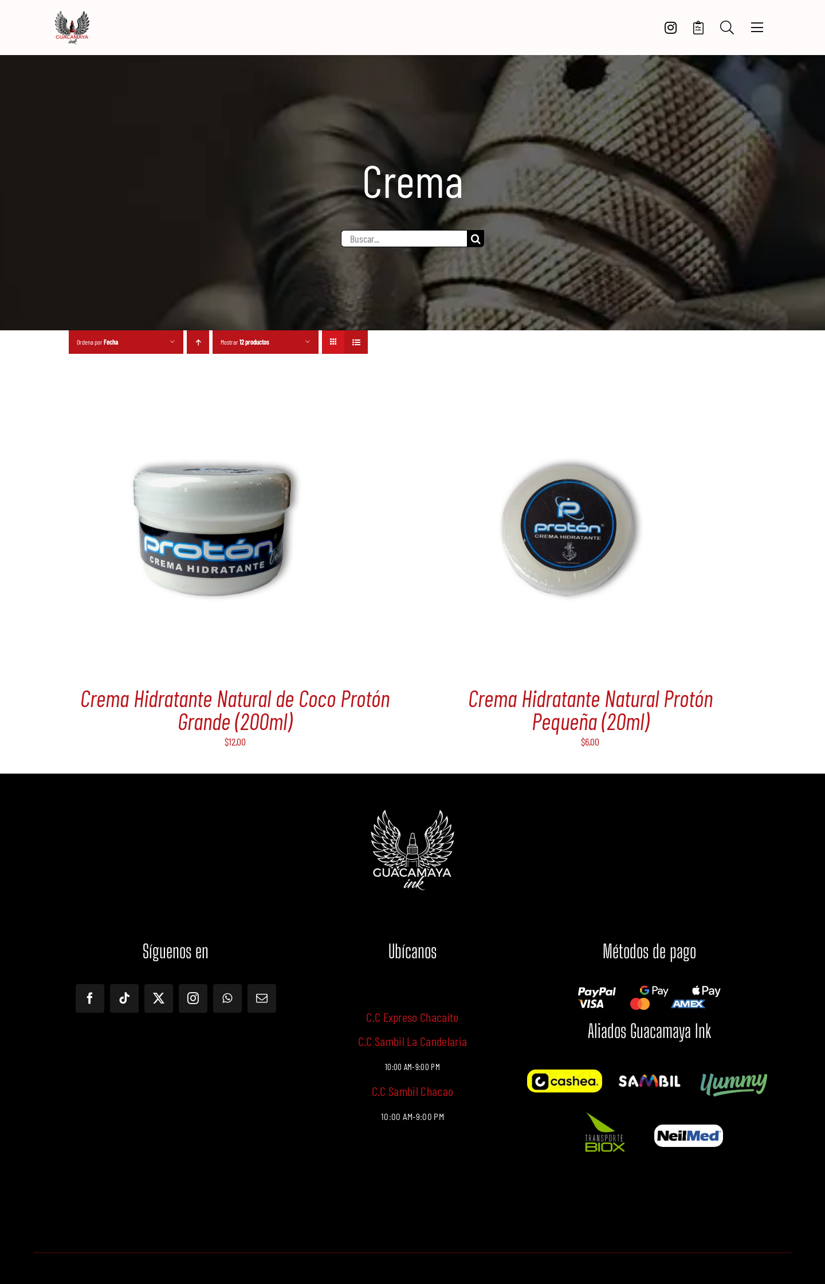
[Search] (727, 28)
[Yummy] (734, 1074)
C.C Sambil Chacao (413, 1090)
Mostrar (245, 342)
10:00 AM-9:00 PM (412, 1116)
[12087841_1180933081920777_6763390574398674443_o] (649, 1077)
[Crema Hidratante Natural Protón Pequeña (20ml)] (567, 397)
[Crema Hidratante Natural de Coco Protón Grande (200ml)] (212, 397)
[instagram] (193, 998)
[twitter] (158, 998)
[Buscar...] (404, 238)
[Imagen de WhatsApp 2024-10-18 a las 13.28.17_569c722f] (603, 1111)
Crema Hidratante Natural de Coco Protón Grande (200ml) (235, 709)
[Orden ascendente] (198, 342)
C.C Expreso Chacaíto (412, 1016)
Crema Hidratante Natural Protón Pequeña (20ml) (590, 709)
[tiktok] (124, 998)
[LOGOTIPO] (72, 15)
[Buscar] (475, 238)
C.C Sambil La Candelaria (412, 1040)
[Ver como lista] (356, 342)
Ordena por (97, 342)
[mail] (261, 998)
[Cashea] (564, 1074)
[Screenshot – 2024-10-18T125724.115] (688, 1129)
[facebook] (90, 998)
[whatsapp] (227, 998)
